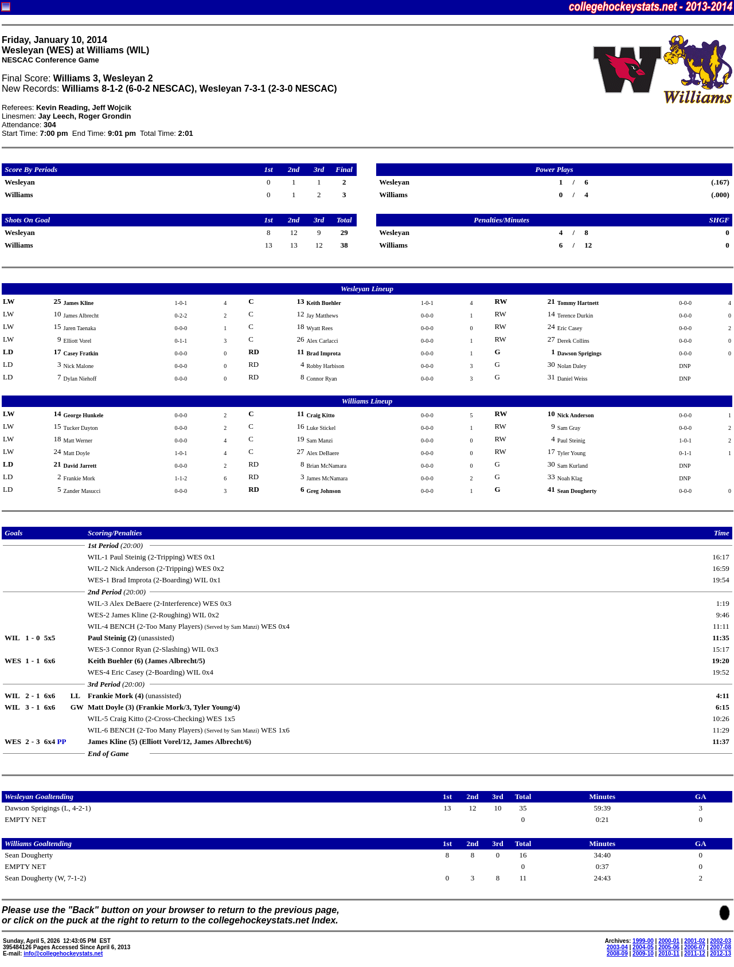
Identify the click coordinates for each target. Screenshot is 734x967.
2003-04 (617, 947)
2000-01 (669, 941)
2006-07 (694, 947)
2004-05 (643, 947)
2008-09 (617, 953)
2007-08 (720, 947)
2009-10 (643, 953)
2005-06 (669, 947)
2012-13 (720, 953)
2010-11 (669, 953)
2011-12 (694, 953)
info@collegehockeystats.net (63, 953)
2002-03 (720, 941)
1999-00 (643, 941)
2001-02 (694, 941)
